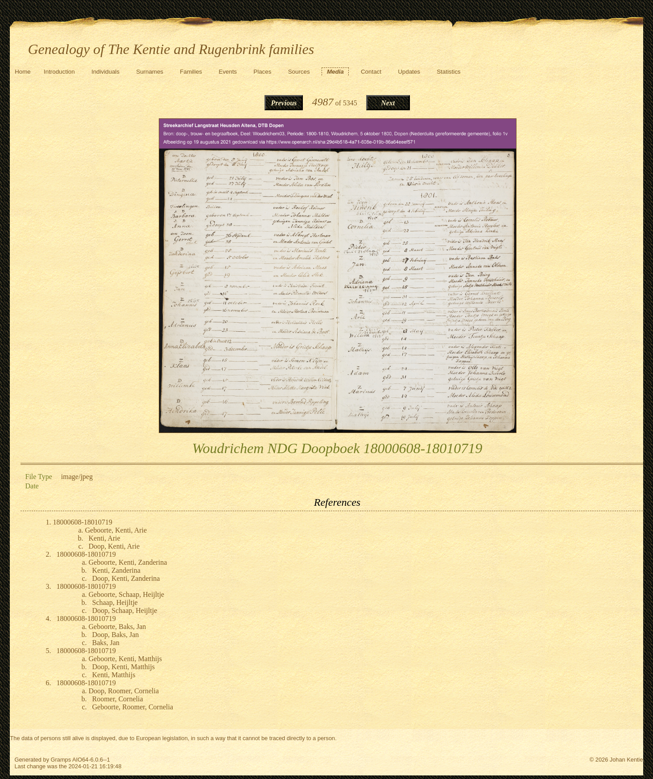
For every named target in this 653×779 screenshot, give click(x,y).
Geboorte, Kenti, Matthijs (124, 658)
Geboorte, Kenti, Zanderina (127, 562)
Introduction (59, 71)
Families (191, 71)
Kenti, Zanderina (116, 570)
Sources (299, 71)
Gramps (61, 759)
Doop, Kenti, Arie (114, 546)
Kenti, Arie (104, 538)
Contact (371, 71)
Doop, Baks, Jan (115, 634)
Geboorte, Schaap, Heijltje (126, 594)
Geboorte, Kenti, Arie (116, 530)
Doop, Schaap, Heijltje (124, 610)
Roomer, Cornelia (117, 699)
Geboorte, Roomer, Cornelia (132, 707)
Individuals (105, 71)
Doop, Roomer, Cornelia (123, 691)
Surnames (149, 71)
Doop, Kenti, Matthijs (123, 667)
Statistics (448, 71)
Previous (284, 103)
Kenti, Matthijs (113, 675)
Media (335, 71)
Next (388, 103)
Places (262, 71)
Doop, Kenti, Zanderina (126, 578)
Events (228, 71)
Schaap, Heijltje (114, 602)
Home (23, 71)
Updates (409, 71)
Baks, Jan (105, 642)
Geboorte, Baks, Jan (117, 626)
